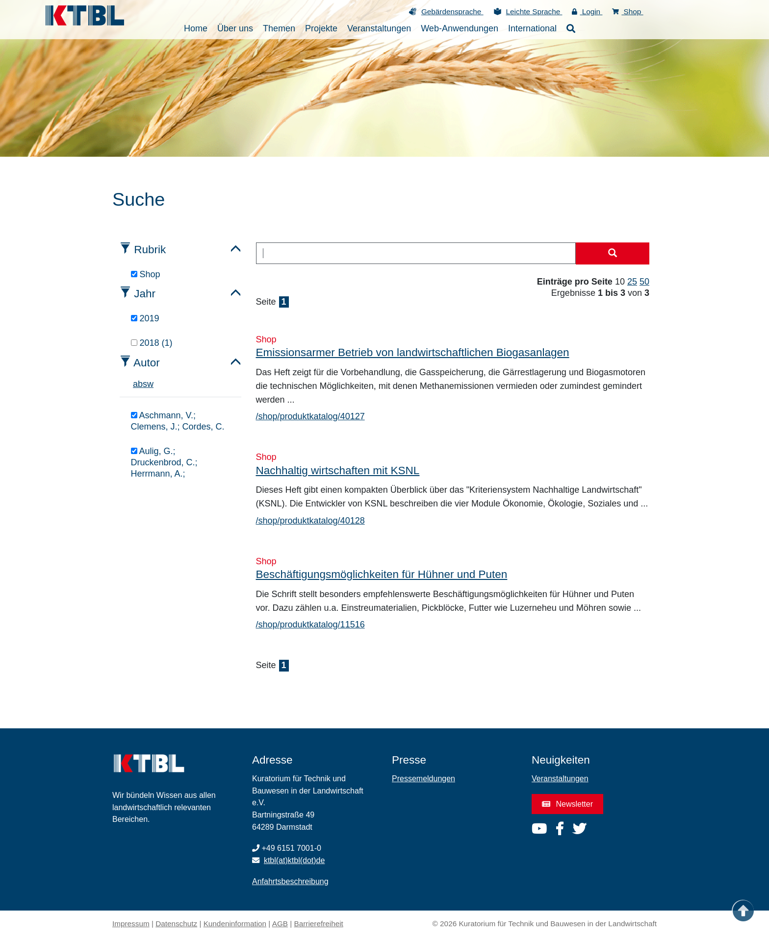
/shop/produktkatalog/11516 (310, 624)
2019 (145, 318)
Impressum (131, 923)
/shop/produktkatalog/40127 (310, 416)
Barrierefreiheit (318, 923)
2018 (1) (152, 343)
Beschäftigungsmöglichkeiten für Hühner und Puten (382, 574)
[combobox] (416, 253)
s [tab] (145, 384)
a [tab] (135, 384)
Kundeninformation (235, 923)
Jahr (144, 294)
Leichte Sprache (534, 11)
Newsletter (567, 804)
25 (632, 282)
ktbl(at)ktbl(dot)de (294, 860)
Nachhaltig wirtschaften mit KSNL (338, 470)
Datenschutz (176, 923)
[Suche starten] (612, 253)
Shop (627, 11)
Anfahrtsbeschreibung (290, 881)
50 (644, 282)
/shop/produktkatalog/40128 (310, 521)
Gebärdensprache (452, 11)
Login (587, 11)
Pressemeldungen (423, 778)
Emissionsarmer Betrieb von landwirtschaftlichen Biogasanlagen (412, 352)
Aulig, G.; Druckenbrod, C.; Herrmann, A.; (164, 462)
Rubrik (150, 249)
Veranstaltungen (560, 778)
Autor (146, 363)
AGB (280, 923)
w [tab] (150, 384)
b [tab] (140, 384)
